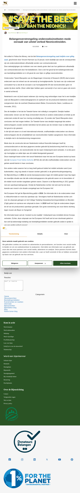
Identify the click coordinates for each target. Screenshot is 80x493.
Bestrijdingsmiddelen (12, 300)
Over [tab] (66, 234)
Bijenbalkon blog (10, 307)
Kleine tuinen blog (10, 311)
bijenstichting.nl (23, 32)
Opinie (6, 296)
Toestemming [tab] (14, 234)
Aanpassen (40, 263)
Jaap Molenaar (12, 32)
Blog (6, 309)
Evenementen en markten (13, 302)
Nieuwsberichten (10, 298)
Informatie (8, 304)
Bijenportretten (9, 306)
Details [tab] (40, 234)
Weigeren (14, 263)
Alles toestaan (65, 263)
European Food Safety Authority (21, 160)
